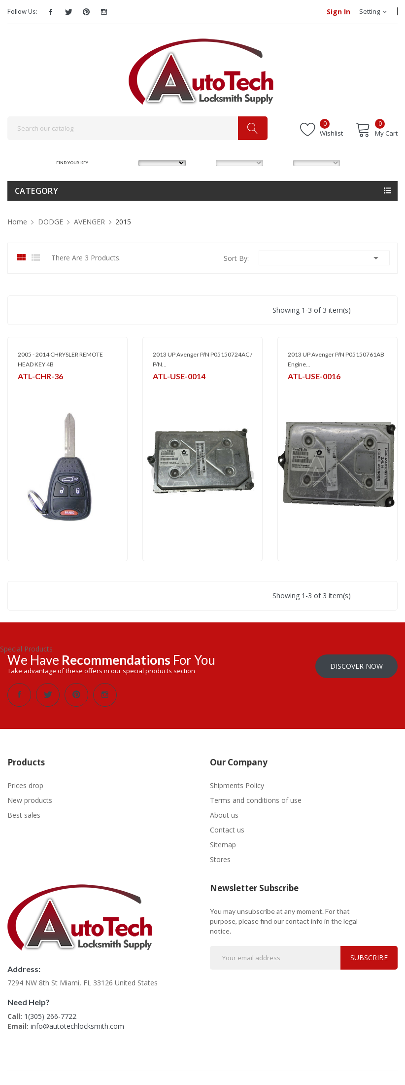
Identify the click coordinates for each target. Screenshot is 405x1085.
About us (224, 814)
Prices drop (25, 784)
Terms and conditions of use (256, 799)
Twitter (68, 12)
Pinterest (86, 12)
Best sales (23, 814)
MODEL (205, 162)
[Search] (137, 128)
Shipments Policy (237, 784)
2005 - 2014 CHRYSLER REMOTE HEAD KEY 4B (60, 359)
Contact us (227, 828)
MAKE (126, 162)
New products (29, 799)
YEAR (279, 162)
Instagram (104, 12)
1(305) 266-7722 (50, 1015)
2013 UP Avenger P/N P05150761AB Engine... (336, 359)
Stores (220, 858)
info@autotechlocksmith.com (77, 1025)
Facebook (51, 12)
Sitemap (223, 843)
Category (36, 190)
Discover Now (356, 665)
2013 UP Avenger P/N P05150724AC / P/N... (202, 359)
